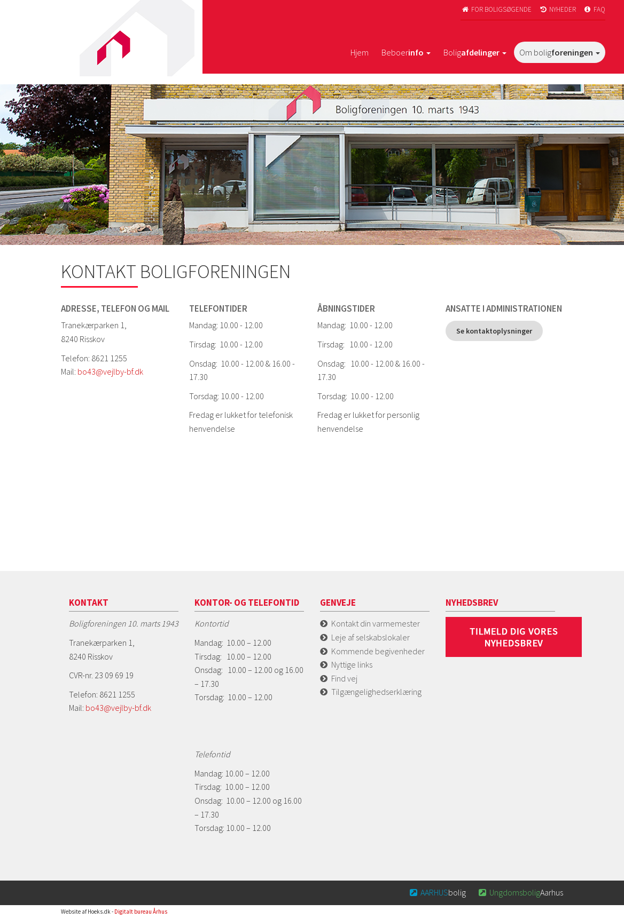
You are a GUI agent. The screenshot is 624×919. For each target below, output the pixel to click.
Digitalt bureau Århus (140, 911)
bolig (437, 892)
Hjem (359, 52)
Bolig (474, 52)
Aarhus (520, 892)
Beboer (406, 52)
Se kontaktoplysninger (494, 331)
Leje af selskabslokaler (370, 637)
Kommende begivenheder (378, 651)
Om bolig (559, 52)
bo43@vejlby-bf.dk (110, 371)
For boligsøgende (496, 9)
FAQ (594, 9)
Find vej (344, 678)
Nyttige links (351, 664)
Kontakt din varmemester (375, 623)
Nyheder (557, 9)
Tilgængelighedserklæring (376, 691)
